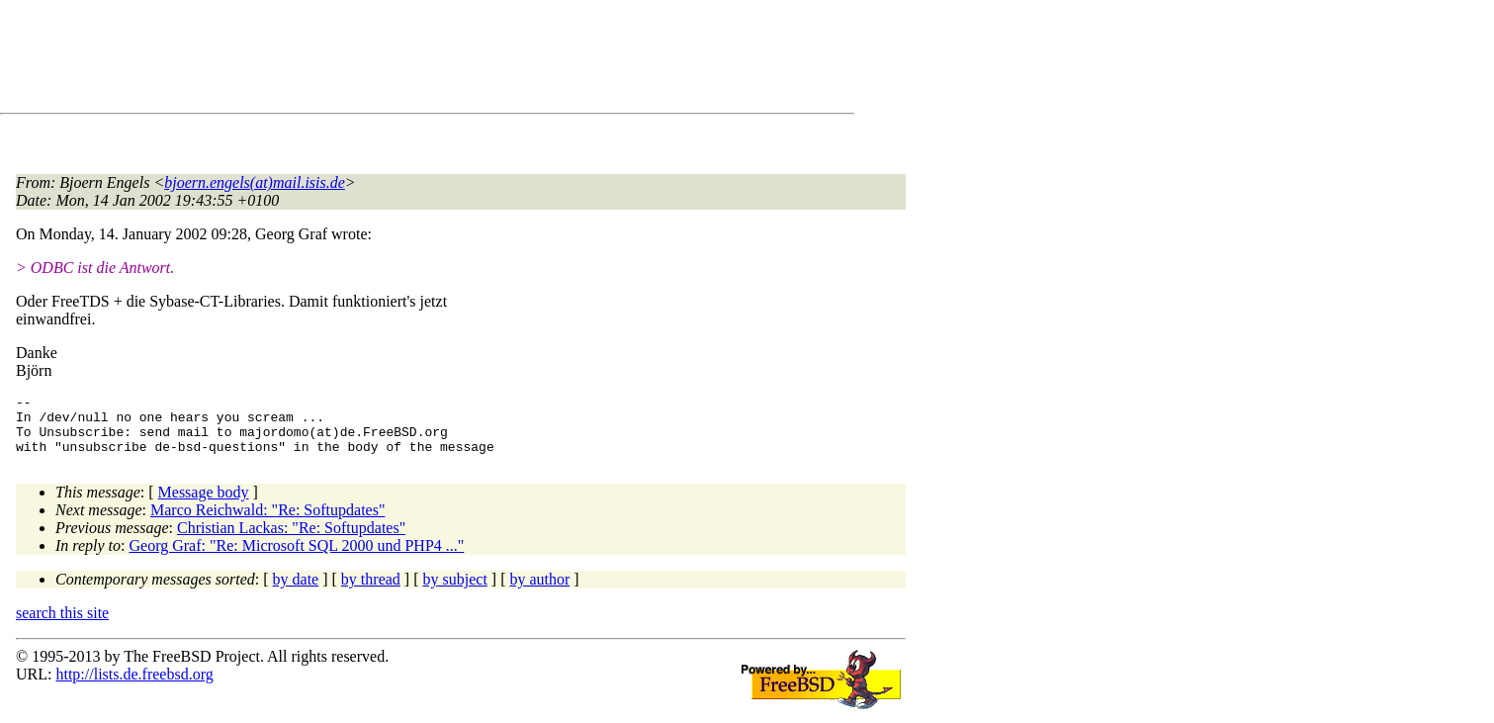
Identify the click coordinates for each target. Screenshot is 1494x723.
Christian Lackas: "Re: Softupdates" (291, 539)
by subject (455, 591)
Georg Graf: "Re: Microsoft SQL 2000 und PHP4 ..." (297, 557)
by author (539, 591)
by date (296, 591)
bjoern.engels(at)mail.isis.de (254, 182)
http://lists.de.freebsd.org (134, 686)
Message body (203, 504)
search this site (62, 624)
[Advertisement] (376, 60)
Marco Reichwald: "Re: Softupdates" (267, 521)
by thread (370, 591)
